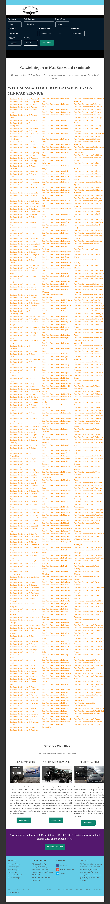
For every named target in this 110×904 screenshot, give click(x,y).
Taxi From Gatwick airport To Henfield (55, 224)
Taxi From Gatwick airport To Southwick (88, 288)
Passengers (75, 30)
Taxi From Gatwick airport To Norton (55, 586)
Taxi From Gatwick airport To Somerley (88, 235)
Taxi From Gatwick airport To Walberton (88, 490)
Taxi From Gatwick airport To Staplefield (88, 296)
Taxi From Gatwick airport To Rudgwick (88, 111)
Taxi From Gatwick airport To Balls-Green (24, 205)
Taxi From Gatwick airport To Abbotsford (24, 101)
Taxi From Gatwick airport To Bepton (23, 235)
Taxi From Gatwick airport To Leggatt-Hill (57, 377)
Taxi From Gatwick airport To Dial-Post (23, 541)
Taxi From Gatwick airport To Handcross (56, 189)
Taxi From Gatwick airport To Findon (23, 689)
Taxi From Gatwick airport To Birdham (23, 259)
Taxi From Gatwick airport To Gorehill (55, 127)
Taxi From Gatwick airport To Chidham (23, 401)
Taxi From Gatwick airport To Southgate (88, 278)
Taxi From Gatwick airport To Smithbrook (89, 224)
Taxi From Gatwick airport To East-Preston (25, 630)
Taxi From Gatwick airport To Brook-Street (25, 331)
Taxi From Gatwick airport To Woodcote (88, 691)
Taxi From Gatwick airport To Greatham (56, 149)
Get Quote (46, 44)
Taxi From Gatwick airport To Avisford (23, 186)
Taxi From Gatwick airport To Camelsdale (24, 391)
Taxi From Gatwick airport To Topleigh (87, 415)
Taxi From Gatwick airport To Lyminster (56, 460)
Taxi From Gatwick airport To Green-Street (57, 151)
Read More (24, 822)
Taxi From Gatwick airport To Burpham (23, 372)
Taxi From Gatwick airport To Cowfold (23, 495)
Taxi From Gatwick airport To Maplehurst (56, 492)
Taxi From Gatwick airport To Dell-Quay (24, 536)
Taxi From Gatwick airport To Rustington (88, 119)
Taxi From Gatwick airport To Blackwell (24, 270)
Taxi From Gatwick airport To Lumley (55, 455)
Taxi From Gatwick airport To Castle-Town (25, 393)
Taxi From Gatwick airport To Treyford (87, 423)
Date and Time (44, 30)
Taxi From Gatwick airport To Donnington (24, 546)
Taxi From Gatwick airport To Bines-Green (25, 251)
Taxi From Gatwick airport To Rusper (87, 116)
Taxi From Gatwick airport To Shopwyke (88, 176)
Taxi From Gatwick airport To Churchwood (25, 425)
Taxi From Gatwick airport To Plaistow (55, 648)
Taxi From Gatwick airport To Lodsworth (56, 420)
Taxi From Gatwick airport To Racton (55, 694)
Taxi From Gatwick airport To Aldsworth (24, 130)
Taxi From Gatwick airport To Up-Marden (88, 460)
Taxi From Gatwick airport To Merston (55, 511)
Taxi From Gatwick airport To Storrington (88, 315)
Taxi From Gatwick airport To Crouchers (24, 525)
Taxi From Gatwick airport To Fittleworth (24, 699)
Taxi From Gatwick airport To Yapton (87, 726)
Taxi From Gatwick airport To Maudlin (55, 509)
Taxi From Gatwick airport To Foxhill (23, 721)
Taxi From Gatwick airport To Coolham (23, 477)
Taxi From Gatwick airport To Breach (23, 310)
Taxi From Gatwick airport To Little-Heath (57, 398)
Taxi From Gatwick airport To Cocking (23, 447)
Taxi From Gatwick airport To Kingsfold (56, 337)
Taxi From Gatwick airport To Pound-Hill (56, 667)
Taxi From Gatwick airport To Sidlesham (88, 197)
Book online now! (55, 848)
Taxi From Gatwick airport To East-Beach (24, 595)
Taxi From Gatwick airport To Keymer (55, 329)
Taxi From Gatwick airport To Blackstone (24, 267)
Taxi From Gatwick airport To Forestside (24, 716)
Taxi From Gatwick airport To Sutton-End (88, 350)
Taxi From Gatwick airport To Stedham (87, 302)
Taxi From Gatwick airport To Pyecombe (56, 678)
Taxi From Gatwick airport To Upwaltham (88, 487)
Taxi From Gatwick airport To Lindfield (56, 388)
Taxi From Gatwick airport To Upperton (88, 484)
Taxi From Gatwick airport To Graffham (56, 146)
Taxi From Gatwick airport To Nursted (55, 589)
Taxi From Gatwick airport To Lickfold (55, 380)
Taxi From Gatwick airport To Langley (55, 374)
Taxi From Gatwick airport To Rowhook (88, 108)
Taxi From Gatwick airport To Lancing (55, 366)
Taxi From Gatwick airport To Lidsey (55, 382)
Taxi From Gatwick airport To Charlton (23, 396)
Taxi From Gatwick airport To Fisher (22, 694)
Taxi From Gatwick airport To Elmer (22, 654)
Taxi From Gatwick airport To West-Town (88, 613)
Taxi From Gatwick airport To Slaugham (88, 202)
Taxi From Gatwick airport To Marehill (55, 495)
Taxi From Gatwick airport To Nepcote (55, 538)
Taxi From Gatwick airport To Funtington (24, 732)
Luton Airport (12, 874)
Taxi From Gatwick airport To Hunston (55, 288)
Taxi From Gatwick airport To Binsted (23, 254)
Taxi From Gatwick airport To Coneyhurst (24, 474)
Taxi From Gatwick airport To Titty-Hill (88, 409)
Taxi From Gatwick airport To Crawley (23, 511)
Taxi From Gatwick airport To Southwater (88, 286)
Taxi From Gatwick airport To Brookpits (24, 334)
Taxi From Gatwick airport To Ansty (22, 157)
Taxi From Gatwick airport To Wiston (87, 683)
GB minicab (93, 866)
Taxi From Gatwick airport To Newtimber (56, 549)
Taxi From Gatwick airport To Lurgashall (56, 457)
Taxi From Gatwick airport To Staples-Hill (89, 299)
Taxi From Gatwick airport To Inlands (55, 318)
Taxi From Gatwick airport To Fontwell (23, 710)
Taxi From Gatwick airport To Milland (55, 525)
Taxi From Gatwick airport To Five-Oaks (24, 702)
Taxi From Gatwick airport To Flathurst (23, 707)
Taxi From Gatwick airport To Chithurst (23, 407)
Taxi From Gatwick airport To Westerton (88, 632)
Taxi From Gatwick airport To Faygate (23, 670)
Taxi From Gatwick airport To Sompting (88, 243)
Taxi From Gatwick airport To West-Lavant (89, 589)
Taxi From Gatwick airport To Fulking (23, 729)
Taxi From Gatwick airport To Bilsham (23, 248)
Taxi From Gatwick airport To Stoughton (88, 318)
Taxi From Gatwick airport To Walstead (88, 495)
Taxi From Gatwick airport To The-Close (88, 366)
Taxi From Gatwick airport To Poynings (56, 670)
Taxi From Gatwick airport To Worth (87, 721)
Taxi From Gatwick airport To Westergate (88, 629)
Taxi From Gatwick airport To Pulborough (56, 675)
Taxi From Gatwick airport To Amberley (24, 143)
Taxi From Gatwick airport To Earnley (23, 584)
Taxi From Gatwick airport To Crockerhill (24, 514)
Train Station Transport (57, 764)
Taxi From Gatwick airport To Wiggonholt (89, 667)
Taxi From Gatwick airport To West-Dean (88, 549)
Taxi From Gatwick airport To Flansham (24, 705)
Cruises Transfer (89, 764)
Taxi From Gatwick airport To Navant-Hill (56, 533)
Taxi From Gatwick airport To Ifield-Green (57, 302)
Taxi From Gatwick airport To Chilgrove (24, 404)
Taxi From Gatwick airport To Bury (22, 385)
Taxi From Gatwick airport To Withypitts (88, 686)
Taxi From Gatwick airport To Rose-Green (56, 723)
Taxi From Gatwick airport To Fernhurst (23, 678)
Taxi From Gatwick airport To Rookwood (56, 721)
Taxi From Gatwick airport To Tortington (88, 417)
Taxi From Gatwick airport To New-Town (56, 541)
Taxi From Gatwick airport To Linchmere (56, 385)
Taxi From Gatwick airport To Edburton (23, 648)
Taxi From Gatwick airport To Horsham (56, 275)
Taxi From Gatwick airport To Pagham (55, 624)
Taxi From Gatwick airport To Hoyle (54, 286)
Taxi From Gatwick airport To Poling (55, 662)
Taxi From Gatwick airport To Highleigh (56, 256)
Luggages (11, 39)
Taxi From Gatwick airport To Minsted (55, 527)
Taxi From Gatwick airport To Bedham (23, 216)
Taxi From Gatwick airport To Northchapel (57, 581)
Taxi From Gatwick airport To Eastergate (24, 643)
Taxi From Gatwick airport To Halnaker (56, 173)
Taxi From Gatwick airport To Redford (55, 702)
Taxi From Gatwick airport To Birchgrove (24, 256)
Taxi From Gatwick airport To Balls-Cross (24, 203)
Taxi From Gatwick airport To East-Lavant (24, 619)
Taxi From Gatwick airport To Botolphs (23, 299)
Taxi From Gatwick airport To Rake (54, 697)
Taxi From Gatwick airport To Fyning (55, 111)
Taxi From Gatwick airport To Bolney (23, 278)
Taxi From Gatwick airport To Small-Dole (88, 221)
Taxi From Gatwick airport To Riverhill (55, 707)
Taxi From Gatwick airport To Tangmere (88, 355)
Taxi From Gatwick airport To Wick (86, 664)
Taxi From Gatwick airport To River (54, 705)
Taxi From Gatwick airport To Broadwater (24, 329)
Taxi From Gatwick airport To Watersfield (88, 519)
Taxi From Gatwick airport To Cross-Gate (24, 517)
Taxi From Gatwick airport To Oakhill (55, 611)
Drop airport (12, 30)
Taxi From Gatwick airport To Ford (22, 713)
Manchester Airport (14, 879)
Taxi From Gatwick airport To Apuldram (24, 160)
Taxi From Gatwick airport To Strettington (89, 323)
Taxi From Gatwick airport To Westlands (88, 640)
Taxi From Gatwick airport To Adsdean (23, 106)
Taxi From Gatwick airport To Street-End (88, 321)
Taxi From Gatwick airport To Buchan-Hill (24, 353)
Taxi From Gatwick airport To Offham (55, 613)
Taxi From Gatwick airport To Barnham (23, 211)
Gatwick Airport (13, 868)
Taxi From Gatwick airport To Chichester (24, 399)
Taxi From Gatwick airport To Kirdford (55, 355)
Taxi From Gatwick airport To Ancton (23, 146)
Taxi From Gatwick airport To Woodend (88, 694)
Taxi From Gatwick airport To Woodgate (88, 697)
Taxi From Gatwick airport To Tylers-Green (89, 457)
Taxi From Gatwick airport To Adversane (24, 109)
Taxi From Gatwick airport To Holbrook (56, 261)
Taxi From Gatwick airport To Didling (23, 544)
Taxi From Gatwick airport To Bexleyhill (24, 240)
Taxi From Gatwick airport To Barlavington (25, 208)
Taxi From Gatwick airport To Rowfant (87, 106)
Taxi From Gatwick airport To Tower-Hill (88, 420)
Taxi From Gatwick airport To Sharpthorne (89, 149)
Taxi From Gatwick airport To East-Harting (25, 611)
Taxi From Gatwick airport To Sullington (88, 339)
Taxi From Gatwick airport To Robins (55, 710)
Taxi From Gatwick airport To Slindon (87, 210)
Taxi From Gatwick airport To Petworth (55, 643)
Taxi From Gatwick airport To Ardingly (23, 162)
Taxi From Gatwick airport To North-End (56, 557)
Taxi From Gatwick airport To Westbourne (89, 627)
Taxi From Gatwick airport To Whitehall (88, 648)
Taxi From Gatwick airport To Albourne (23, 122)
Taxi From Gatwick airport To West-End (88, 557)
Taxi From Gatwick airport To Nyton (54, 608)
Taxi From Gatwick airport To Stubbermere (89, 331)
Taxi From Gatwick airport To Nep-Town (56, 535)
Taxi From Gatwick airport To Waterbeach (88, 517)
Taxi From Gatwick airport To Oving (54, 621)
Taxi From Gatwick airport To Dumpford (24, 562)
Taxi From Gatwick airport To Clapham (23, 431)
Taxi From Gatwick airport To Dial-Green (24, 538)
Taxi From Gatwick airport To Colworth (23, 463)
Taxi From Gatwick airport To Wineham (88, 675)
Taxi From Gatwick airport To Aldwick (23, 133)
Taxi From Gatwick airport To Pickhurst (56, 645)
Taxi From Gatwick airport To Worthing (88, 723)
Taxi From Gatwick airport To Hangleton (56, 192)
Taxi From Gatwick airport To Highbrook (56, 253)
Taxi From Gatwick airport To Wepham (87, 522)
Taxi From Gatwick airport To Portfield (55, 664)
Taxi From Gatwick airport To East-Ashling (25, 592)
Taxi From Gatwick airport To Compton (23, 471)
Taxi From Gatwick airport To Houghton (56, 283)
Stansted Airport (13, 871)
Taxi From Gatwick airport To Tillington (88, 396)
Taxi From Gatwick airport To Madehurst (56, 474)
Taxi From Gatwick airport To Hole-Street (56, 264)
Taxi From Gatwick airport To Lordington (56, 423)
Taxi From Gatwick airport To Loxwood (56, 452)
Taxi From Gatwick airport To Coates (23, 439)
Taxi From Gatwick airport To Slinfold (87, 213)
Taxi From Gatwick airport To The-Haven (88, 374)
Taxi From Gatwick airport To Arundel (23, 165)
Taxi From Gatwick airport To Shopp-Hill (88, 173)
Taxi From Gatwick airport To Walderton (88, 492)
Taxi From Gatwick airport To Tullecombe (89, 439)
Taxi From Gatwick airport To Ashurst (23, 181)
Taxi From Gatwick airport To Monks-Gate (57, 530)
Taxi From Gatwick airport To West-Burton (89, 535)
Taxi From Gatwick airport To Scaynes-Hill (89, 135)
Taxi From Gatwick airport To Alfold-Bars (24, 135)
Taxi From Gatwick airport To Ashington (24, 173)
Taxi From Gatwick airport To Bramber (23, 307)
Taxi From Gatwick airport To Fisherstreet (24, 697)
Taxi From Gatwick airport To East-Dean (24, 597)
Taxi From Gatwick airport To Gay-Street (56, 114)
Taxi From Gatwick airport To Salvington (88, 127)
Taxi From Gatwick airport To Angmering (24, 154)
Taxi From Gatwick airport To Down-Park (24, 554)
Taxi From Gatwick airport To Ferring (23, 681)
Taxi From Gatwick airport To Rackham (56, 691)
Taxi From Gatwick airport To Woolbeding (89, 710)
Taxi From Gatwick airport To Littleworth (56, 412)
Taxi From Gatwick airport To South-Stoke (89, 272)
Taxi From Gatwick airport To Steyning (88, 304)
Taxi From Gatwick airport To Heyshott (55, 240)
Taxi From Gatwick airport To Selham (87, 138)
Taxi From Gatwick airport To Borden (23, 289)
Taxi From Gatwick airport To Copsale (23, 485)
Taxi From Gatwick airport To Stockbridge (89, 307)
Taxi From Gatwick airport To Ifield (54, 304)
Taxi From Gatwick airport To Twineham (88, 449)
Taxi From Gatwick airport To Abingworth (24, 103)
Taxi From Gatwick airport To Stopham (88, 312)
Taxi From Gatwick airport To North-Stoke (57, 578)
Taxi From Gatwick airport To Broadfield (24, 321)
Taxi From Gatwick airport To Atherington (24, 184)
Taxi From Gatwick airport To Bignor (23, 243)
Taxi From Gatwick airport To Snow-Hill (88, 232)
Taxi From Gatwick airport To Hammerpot (56, 181)
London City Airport (15, 876)
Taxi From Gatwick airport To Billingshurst (25, 246)
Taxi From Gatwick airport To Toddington (88, 412)
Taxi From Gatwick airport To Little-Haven (57, 396)
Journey (27, 39)
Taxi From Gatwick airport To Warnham (88, 503)
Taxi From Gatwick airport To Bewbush (23, 237)
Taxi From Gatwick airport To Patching (55, 635)
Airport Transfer (25, 764)
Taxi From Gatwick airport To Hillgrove (56, 259)
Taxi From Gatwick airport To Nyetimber (56, 603)
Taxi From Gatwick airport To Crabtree (23, 503)
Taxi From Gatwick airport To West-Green (89, 560)
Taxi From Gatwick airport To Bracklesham (25, 305)
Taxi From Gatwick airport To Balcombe (24, 195)
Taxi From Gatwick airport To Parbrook (56, 627)
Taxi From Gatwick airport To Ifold (54, 310)
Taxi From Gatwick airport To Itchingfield (56, 323)
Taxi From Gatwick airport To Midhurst (56, 522)
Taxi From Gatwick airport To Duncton (23, 565)
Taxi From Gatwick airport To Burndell (23, 369)
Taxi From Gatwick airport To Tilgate (87, 393)
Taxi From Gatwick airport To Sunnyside (88, 347)
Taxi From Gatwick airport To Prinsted (55, 672)
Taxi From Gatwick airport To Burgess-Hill (25, 361)
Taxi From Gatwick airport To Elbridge (23, 651)
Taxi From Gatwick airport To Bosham (23, 297)
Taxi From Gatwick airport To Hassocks (56, 202)
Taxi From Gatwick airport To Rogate (55, 718)
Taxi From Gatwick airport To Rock (54, 713)
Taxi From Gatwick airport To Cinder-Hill (24, 428)
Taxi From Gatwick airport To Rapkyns (55, 699)
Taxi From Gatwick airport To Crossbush (24, 519)
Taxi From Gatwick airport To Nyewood (56, 605)
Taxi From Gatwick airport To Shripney (88, 189)
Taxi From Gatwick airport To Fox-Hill (23, 718)
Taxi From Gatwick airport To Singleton (88, 200)
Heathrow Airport (14, 866)
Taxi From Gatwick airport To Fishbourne (24, 691)
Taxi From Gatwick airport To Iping (54, 321)
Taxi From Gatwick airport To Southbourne (89, 275)
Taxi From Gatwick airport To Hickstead (56, 243)
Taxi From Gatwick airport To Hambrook (56, 176)
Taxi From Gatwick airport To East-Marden (25, 627)
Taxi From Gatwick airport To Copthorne (24, 487)
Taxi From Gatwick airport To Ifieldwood (56, 307)
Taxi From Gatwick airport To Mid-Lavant (56, 514)
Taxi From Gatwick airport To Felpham (23, 673)
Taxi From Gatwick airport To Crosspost (24, 522)
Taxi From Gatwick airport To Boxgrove (24, 302)
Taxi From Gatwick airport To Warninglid (88, 511)
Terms (30, 891)
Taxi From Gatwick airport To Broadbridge (25, 318)
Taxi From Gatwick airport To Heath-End (56, 221)
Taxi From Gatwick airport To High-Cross (56, 245)
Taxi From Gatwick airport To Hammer (55, 178)
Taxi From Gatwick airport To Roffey (55, 715)
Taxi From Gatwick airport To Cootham (23, 482)
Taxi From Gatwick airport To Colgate (23, 460)
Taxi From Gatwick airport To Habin (54, 159)
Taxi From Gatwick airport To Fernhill (23, 675)
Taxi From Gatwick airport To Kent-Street (56, 326)
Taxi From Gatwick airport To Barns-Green (25, 213)
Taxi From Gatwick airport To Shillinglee (88, 157)
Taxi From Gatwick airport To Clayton (23, 434)
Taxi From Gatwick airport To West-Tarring (89, 605)
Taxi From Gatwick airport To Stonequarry (89, 310)
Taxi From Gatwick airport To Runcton (87, 114)
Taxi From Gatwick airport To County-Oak (24, 493)
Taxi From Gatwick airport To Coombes (23, 479)
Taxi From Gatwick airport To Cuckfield (24, 528)
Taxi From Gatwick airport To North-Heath (57, 560)
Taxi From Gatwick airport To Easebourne (24, 589)
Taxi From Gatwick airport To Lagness (55, 358)
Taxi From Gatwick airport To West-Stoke (88, 603)
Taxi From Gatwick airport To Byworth (23, 388)
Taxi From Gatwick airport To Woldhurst (88, 688)
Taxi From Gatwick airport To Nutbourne (56, 597)
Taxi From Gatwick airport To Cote (22, 490)
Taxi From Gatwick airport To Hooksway (56, 267)
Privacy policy (12, 894)
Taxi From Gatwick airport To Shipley (87, 165)
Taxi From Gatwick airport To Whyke (87, 662)
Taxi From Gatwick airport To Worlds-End (89, 713)
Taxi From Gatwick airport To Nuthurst (55, 600)
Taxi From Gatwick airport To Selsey (87, 141)
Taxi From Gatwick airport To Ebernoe (23, 646)
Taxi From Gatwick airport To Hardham (56, 194)
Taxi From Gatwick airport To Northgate (56, 584)
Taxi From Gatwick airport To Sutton (87, 353)
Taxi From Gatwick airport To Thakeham (88, 364)
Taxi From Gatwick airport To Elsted (22, 667)
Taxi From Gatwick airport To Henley (55, 232)
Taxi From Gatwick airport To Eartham (23, 587)
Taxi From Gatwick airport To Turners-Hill (89, 441)
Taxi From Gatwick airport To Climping (23, 436)
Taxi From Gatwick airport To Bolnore (23, 286)
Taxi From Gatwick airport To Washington (89, 514)
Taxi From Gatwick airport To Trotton (87, 436)
